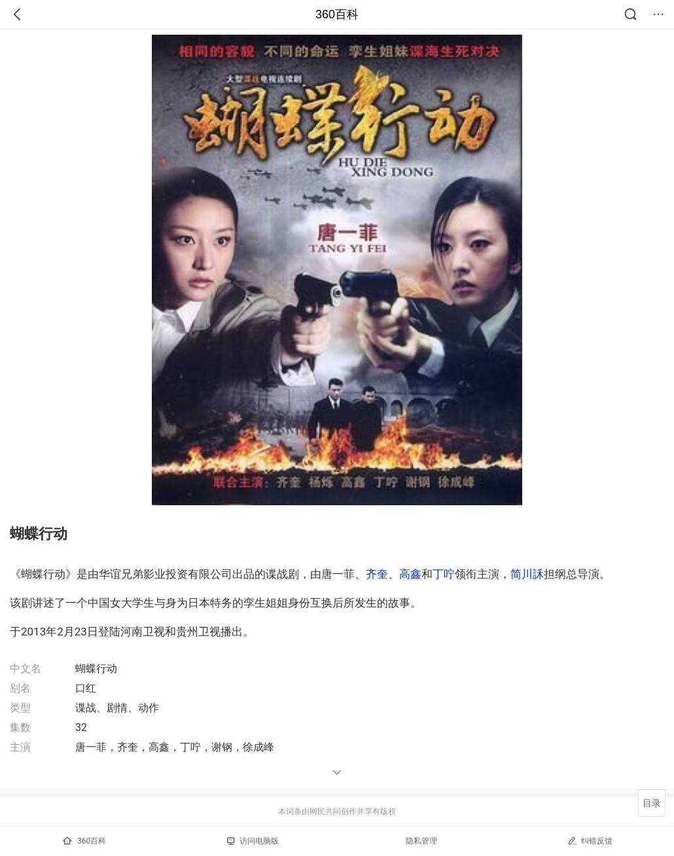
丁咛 (444, 573)
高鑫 (410, 573)
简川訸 (527, 573)
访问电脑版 (253, 841)
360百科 (337, 14)
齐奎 (377, 573)
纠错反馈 (589, 841)
